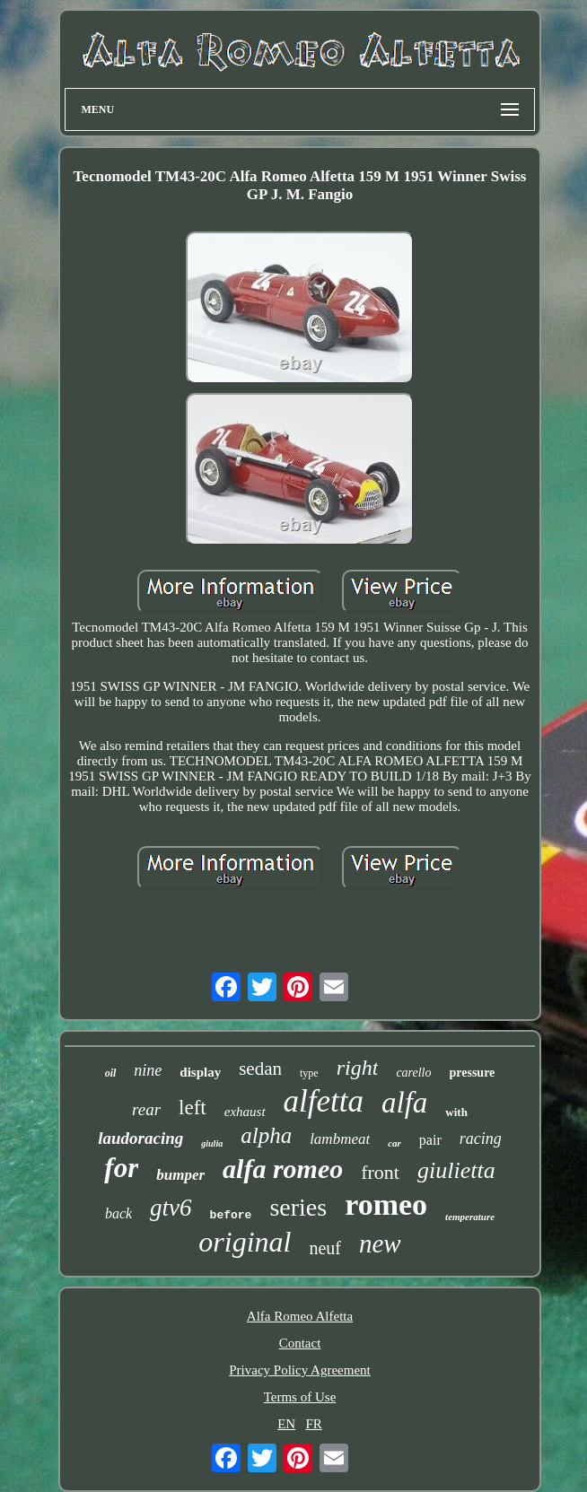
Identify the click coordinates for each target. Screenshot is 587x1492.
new (380, 1243)
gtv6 (171, 1207)
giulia (212, 1143)
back (118, 1213)
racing (481, 1138)
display (200, 1072)
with (456, 1112)
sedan (260, 1068)
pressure (472, 1072)
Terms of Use (300, 1397)
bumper (180, 1174)
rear (146, 1109)
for (121, 1167)
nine (148, 1070)
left (192, 1107)
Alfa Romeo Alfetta (300, 1316)
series (298, 1207)
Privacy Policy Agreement (299, 1370)
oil (111, 1073)
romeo (386, 1204)
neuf (325, 1248)
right (358, 1067)
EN (286, 1424)
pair (430, 1139)
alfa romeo (283, 1168)
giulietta (456, 1170)
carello (413, 1072)
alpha (266, 1135)
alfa (404, 1102)
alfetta (324, 1101)
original (244, 1242)
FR (313, 1424)
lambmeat (340, 1138)
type (309, 1073)
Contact (300, 1343)
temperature (470, 1216)
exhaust (245, 1111)
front (380, 1172)
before (231, 1215)
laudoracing (140, 1138)
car (394, 1143)
